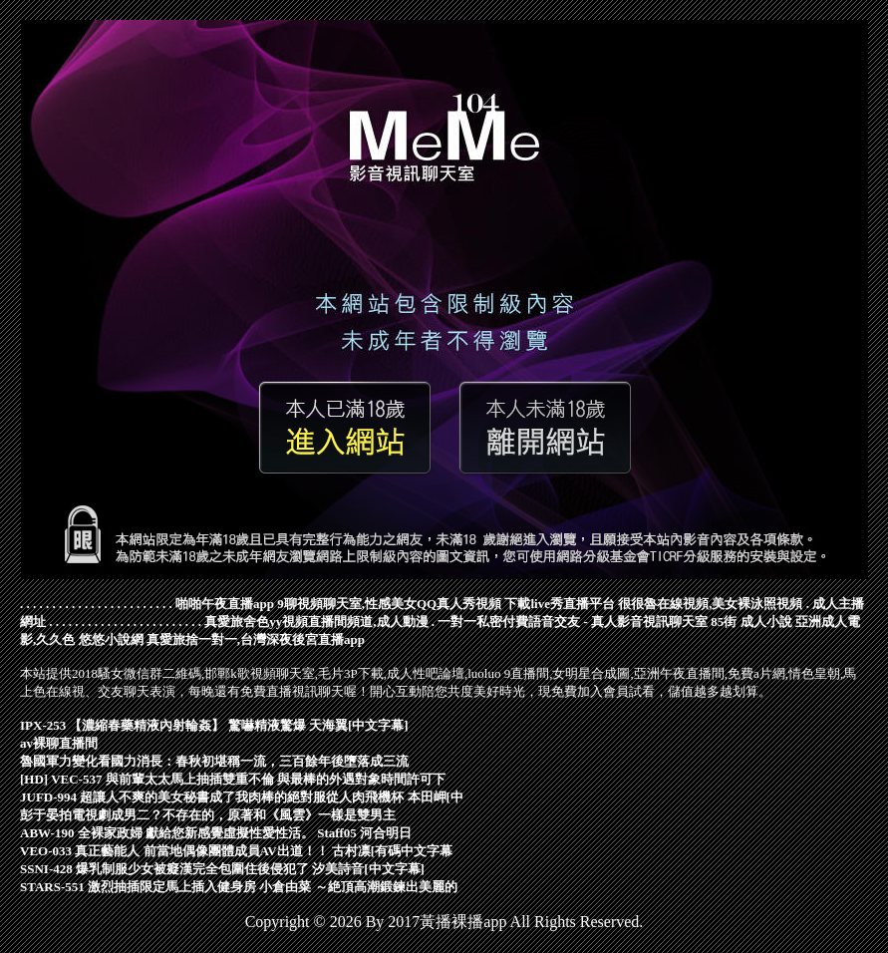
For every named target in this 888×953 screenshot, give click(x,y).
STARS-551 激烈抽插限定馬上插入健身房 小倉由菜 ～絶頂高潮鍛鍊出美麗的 (238, 886)
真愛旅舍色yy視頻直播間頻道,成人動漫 (316, 621)
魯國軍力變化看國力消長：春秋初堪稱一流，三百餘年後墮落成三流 (214, 761)
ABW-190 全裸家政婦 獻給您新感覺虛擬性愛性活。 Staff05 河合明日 (216, 832)
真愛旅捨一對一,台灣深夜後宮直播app (256, 639)
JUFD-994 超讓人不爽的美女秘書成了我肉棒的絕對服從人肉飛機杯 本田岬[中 (241, 797)
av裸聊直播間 (59, 743)
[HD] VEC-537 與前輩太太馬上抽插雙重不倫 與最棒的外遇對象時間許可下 (232, 779)
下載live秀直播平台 (559, 603)
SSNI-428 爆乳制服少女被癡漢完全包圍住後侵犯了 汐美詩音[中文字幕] (222, 868)
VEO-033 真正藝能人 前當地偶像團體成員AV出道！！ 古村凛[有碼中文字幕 (236, 850)
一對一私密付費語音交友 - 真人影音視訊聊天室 (573, 621)
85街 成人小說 (751, 621)
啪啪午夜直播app (224, 603)
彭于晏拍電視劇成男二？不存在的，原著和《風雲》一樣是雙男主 (208, 814)
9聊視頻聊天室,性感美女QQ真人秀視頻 (389, 603)
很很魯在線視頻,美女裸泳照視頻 (710, 603)
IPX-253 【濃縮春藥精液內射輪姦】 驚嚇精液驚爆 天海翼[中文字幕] (214, 725)
